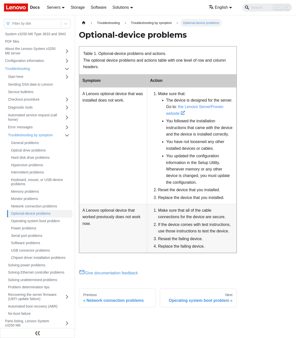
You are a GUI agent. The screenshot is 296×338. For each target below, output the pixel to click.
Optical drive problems (28, 150)
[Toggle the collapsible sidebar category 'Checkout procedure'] (66, 100)
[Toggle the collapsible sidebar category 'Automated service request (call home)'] (66, 117)
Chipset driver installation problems (38, 258)
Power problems (23, 228)
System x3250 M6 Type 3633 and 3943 (35, 34)
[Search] (267, 7)
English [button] (218, 7)
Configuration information (24, 61)
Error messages (20, 127)
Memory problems (25, 191)
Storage (78, 7)
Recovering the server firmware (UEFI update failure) (32, 297)
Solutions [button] (120, 7)
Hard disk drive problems (30, 158)
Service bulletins (20, 92)
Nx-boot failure (19, 314)
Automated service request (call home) (32, 117)
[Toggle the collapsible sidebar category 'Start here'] (66, 77)
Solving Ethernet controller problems (36, 272)
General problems (25, 143)
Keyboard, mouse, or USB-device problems (37, 182)
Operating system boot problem (35, 221)
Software (98, 7)
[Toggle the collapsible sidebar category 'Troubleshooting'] (66, 69)
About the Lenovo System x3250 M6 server (30, 51)
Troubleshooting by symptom (30, 135)
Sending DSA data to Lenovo (30, 84)
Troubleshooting (17, 69)
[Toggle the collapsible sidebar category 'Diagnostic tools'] (66, 108)
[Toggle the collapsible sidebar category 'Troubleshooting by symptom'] (66, 135)
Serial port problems (26, 236)
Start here (15, 77)
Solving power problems (26, 265)
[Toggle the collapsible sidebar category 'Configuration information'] (66, 61)
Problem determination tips (29, 287)
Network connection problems (34, 206)
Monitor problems (24, 199)
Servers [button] (53, 7)
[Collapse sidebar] (37, 333)
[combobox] (12, 23)
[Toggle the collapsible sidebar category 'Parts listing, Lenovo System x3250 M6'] (66, 323)
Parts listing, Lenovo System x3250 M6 (27, 323)
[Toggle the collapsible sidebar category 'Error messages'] (66, 127)
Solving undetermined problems (32, 280)
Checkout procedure (23, 99)
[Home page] (83, 23)
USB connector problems (30, 250)
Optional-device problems (31, 213)
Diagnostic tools (20, 107)
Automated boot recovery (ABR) (32, 306)
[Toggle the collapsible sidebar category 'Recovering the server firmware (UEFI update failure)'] (66, 297)
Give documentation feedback (108, 273)
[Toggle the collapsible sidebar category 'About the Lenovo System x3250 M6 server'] (66, 51)
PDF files (12, 41)
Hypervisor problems (27, 165)
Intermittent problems (27, 172)
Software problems (25, 243)
